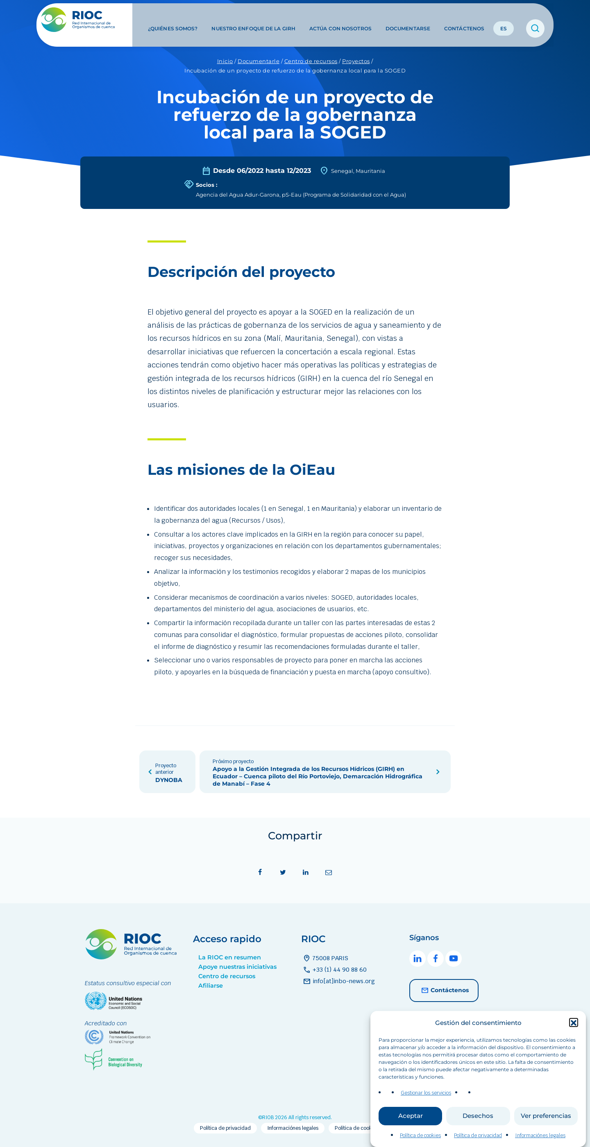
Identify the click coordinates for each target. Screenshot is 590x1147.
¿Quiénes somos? (173, 20)
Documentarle (258, 61)
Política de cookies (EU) (362, 1128)
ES (503, 20)
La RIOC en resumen (229, 957)
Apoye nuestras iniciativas (237, 966)
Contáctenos (464, 20)
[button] (574, 1036)
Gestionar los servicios (426, 1106)
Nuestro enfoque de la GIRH (253, 20)
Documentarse (408, 20)
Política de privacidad (225, 1128)
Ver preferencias (546, 1129)
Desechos (478, 1129)
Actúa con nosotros (340, 20)
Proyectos (356, 61)
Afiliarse (210, 985)
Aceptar (410, 1129)
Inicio (225, 61)
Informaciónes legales (292, 1128)
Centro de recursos (311, 61)
